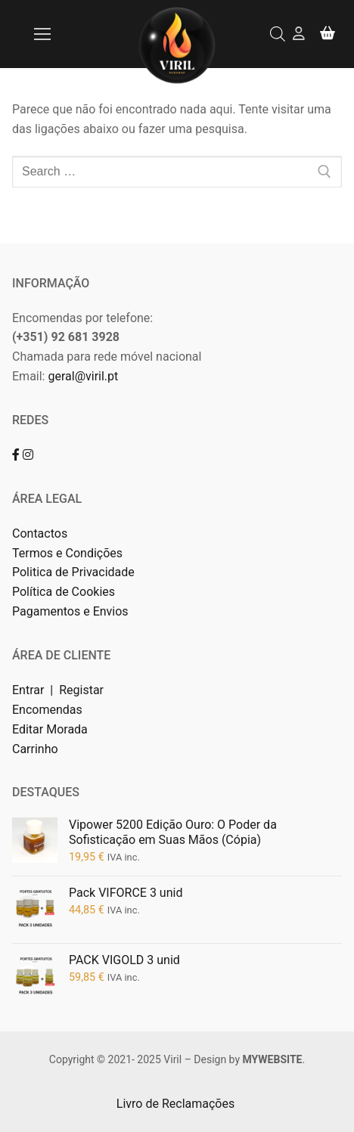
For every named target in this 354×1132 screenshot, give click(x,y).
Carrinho (35, 749)
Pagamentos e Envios (70, 611)
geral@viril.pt (83, 376)
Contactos (39, 533)
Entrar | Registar (59, 690)
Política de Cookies (63, 592)
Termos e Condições (69, 553)
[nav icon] (42, 34)
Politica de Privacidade (75, 572)
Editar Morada (50, 729)
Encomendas (47, 709)
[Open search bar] (277, 33)
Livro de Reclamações (177, 1103)
